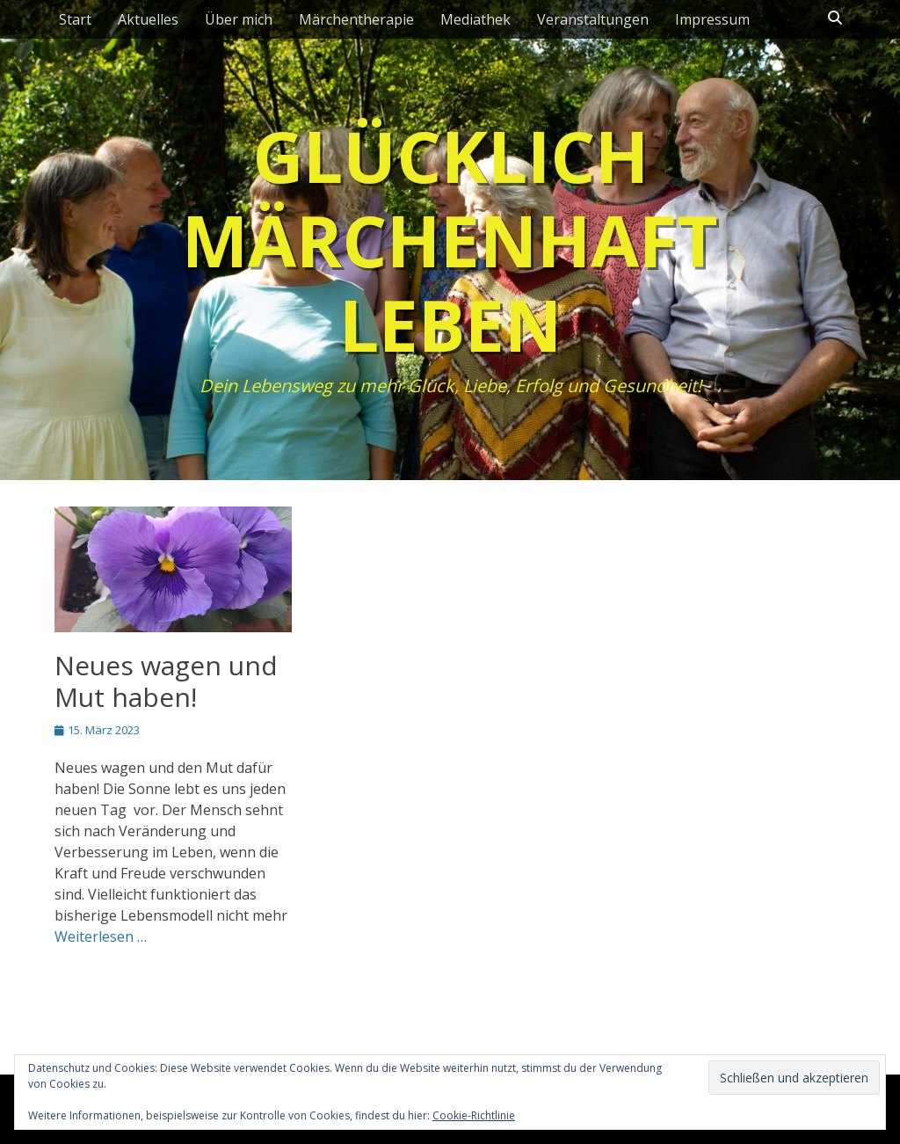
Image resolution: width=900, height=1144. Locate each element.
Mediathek (475, 19)
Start (75, 19)
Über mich (238, 19)
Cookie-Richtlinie (473, 1115)
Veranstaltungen (593, 19)
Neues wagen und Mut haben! (166, 681)
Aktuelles (148, 19)
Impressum (712, 19)
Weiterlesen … (100, 936)
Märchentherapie (356, 19)
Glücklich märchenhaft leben (450, 239)
